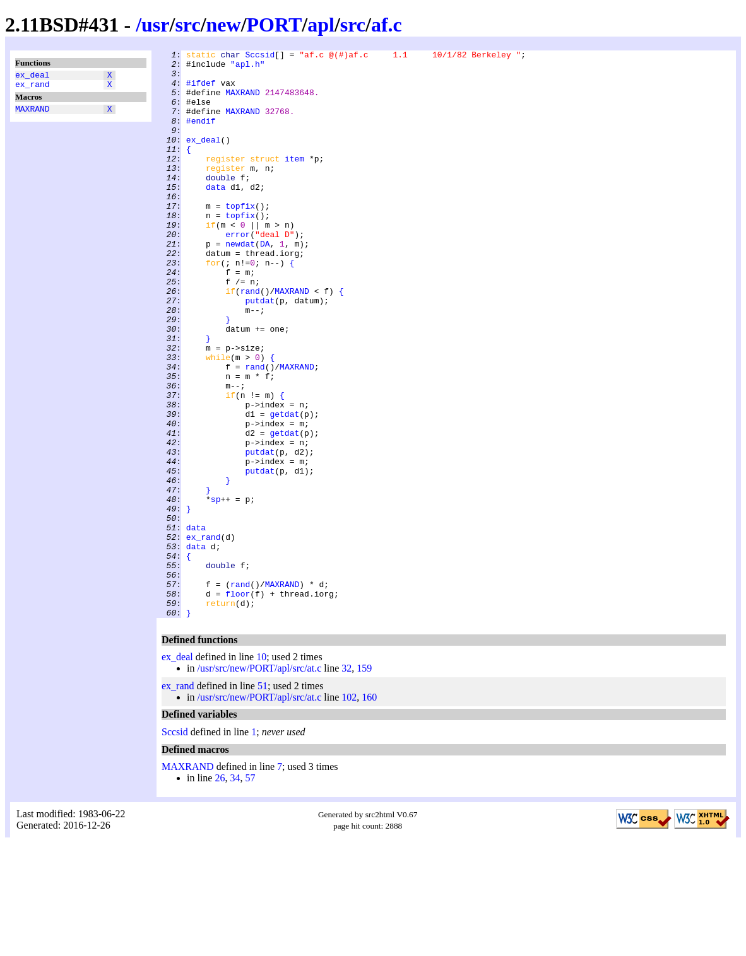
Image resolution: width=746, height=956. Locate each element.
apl (321, 24)
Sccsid (260, 56)
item (294, 181)
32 (346, 781)
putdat (260, 351)
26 (220, 891)
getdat (284, 487)
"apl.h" (247, 67)
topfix (240, 237)
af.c (386, 24)
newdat (240, 283)
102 (349, 810)
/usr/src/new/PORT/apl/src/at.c (259, 781)
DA (265, 283)
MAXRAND (32, 114)
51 (263, 799)
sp (216, 589)
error (237, 271)
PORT (274, 24)
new (223, 24)
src (187, 24)
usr (155, 24)
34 (235, 891)
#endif (201, 135)
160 (369, 810)
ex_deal (32, 76)
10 (261, 770)
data (215, 215)
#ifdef (201, 90)
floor (237, 703)
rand (250, 340)
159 (364, 781)
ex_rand (32, 87)
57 (250, 891)
